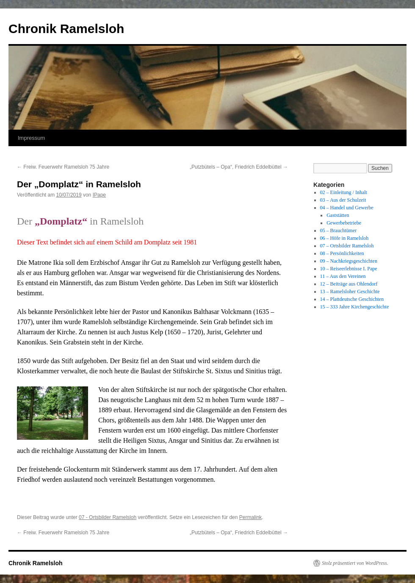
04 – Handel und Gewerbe (347, 208)
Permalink (250, 517)
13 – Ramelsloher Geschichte (350, 291)
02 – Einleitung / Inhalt (343, 192)
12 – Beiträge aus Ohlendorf (349, 284)
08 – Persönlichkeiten (342, 253)
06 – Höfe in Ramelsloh (344, 238)
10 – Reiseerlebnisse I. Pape (348, 269)
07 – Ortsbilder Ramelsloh (347, 246)
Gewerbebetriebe (343, 223)
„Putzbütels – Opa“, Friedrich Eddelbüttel (239, 167)
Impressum (31, 138)
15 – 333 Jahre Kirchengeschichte (354, 307)
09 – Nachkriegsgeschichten (348, 261)
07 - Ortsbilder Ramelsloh (107, 517)
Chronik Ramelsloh (66, 29)
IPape (99, 195)
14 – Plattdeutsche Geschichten (352, 299)
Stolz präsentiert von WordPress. (355, 563)
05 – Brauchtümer (338, 230)
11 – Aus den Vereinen (343, 276)
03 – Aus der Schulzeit (343, 200)
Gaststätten (337, 215)
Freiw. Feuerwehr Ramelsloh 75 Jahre (63, 167)
